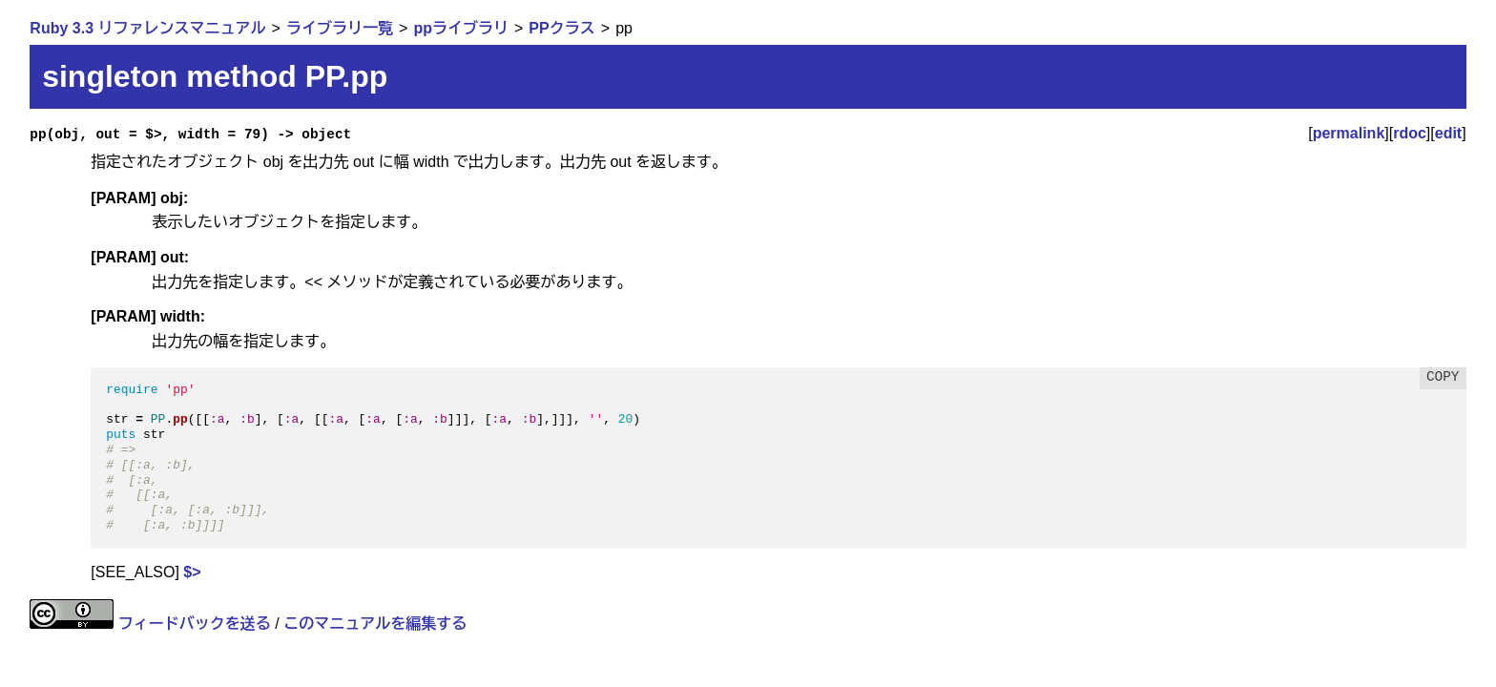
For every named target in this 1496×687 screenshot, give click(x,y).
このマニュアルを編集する (375, 623)
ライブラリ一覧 (339, 28)
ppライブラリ (461, 28)
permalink (1349, 133)
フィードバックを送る (194, 623)
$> (191, 572)
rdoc (1409, 133)
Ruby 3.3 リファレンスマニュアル (147, 28)
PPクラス (561, 28)
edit (1448, 133)
